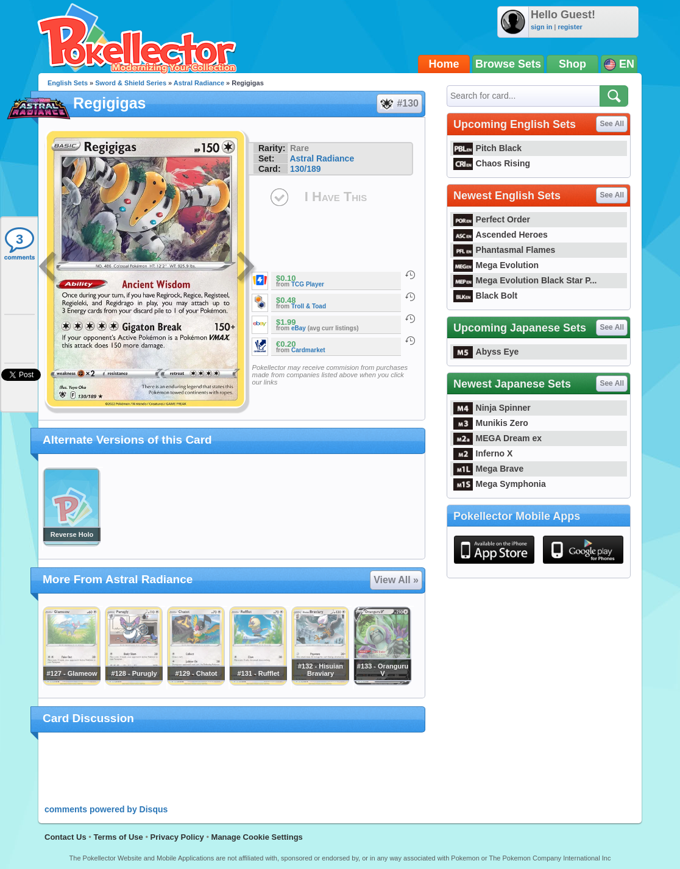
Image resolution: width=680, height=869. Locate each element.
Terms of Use (118, 837)
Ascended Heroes (500, 234)
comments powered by (106, 809)
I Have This (336, 196)
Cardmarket (308, 350)
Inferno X (482, 453)
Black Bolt (485, 295)
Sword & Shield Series (130, 83)
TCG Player (307, 284)
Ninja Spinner (492, 408)
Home (444, 64)
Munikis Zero (490, 423)
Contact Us (65, 837)
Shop (572, 64)
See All (612, 123)
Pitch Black (487, 148)
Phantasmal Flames (504, 250)
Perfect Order (491, 219)
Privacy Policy (177, 837)
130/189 (305, 169)
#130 (399, 103)
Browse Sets (508, 64)
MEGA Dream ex (497, 438)
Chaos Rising (491, 163)
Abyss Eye (486, 351)
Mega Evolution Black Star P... (525, 280)
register (570, 26)
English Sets (68, 83)
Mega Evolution (496, 265)
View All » (396, 580)
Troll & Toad (308, 306)
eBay (298, 328)
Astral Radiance (199, 83)
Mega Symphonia (499, 484)
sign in (541, 26)
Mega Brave (488, 469)
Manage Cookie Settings (257, 837)
